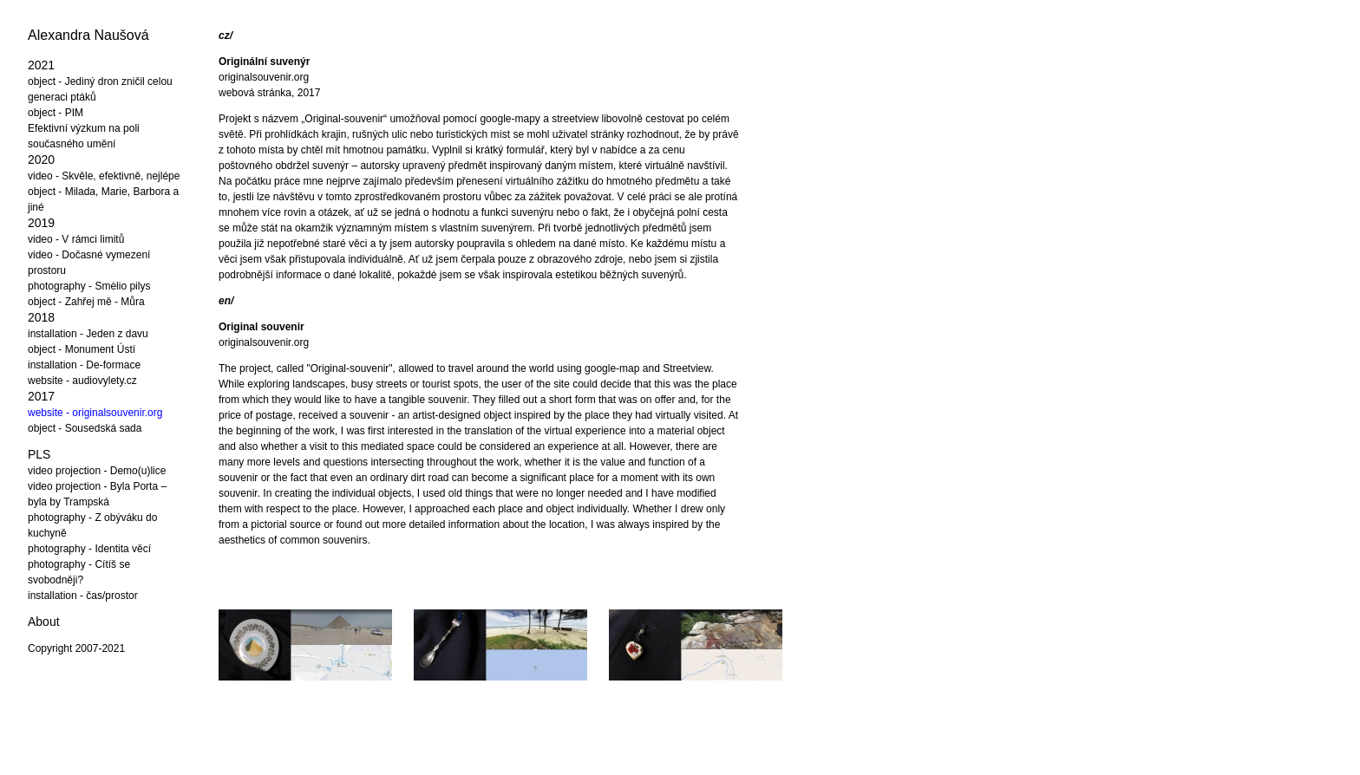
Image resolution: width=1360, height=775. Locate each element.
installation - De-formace (84, 365)
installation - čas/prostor (83, 595)
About (44, 621)
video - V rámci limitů (76, 239)
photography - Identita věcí (89, 549)
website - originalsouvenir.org (95, 413)
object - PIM (55, 113)
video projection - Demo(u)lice (97, 471)
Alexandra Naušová (88, 35)
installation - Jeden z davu (88, 334)
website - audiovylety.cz (82, 380)
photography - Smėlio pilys (89, 286)
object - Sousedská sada (84, 428)
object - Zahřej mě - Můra (86, 302)
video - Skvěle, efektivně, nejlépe (104, 176)
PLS (39, 454)
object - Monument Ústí (81, 349)
